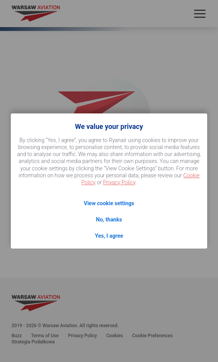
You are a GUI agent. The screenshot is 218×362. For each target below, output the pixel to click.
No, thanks (109, 219)
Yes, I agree (109, 236)
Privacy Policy (119, 182)
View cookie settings (109, 203)
